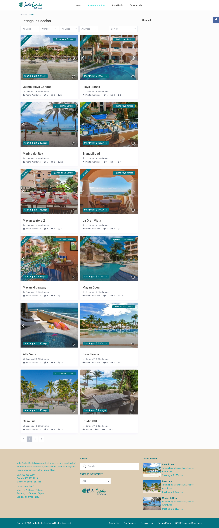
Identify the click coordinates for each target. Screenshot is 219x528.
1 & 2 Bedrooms (42, 91)
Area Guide (117, 5)
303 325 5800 (28, 475)
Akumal (88, 429)
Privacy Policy (164, 523)
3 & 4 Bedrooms (42, 359)
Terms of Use (147, 523)
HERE (36, 497)
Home (78, 5)
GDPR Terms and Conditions (188, 523)
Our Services (130, 523)
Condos (29, 91)
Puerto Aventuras (33, 95)
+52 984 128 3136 (32, 481)
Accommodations (96, 5)
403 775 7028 (31, 478)
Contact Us (114, 523)
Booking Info (136, 5)
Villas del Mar (180, 468)
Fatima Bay (167, 468)
